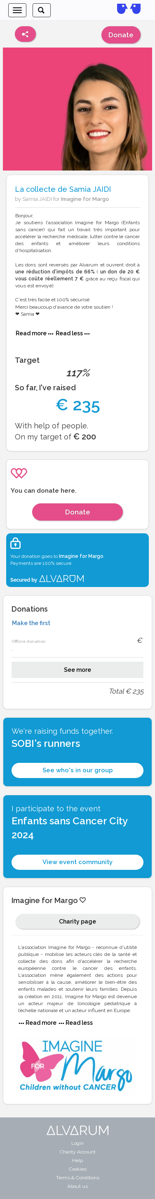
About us (77, 1186)
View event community (77, 862)
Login (77, 1143)
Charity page (77, 921)
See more (77, 670)
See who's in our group (77, 770)
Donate (121, 35)
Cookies (78, 1169)
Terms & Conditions (77, 1178)
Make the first (31, 623)
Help (77, 1160)
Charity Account (78, 1152)
